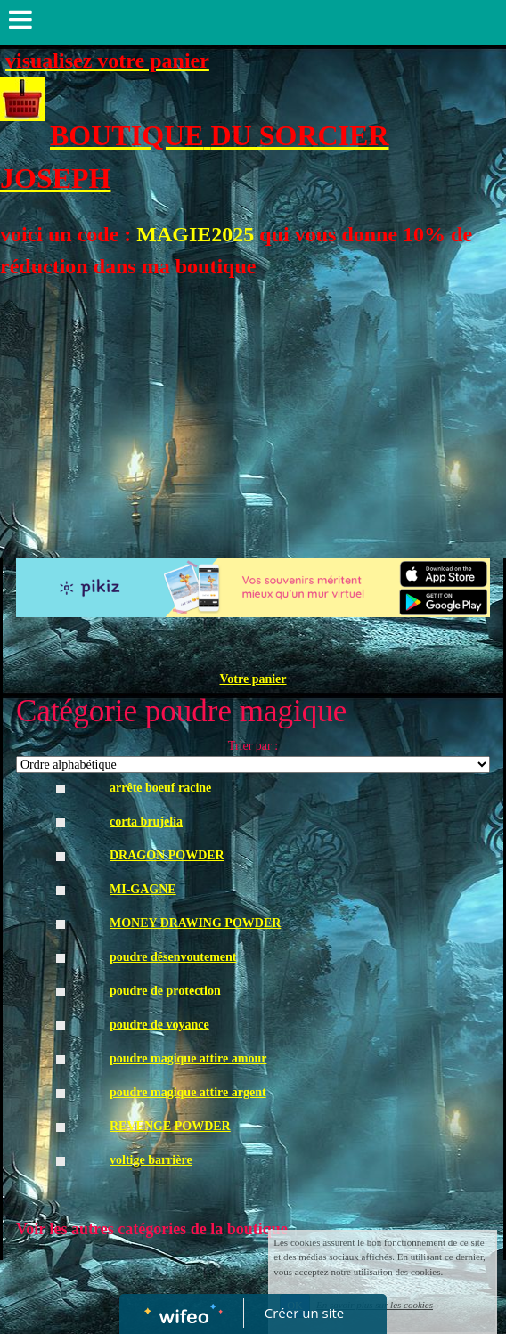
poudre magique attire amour (188, 1058)
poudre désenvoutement (173, 957)
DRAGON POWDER (167, 855)
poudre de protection (165, 990)
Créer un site (304, 1313)
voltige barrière (151, 1160)
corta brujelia (146, 821)
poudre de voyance (159, 1024)
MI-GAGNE (143, 889)
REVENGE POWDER (170, 1126)
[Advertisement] (253, 416)
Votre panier (252, 679)
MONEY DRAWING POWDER (195, 923)
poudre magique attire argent (188, 1092)
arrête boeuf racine (160, 787)
